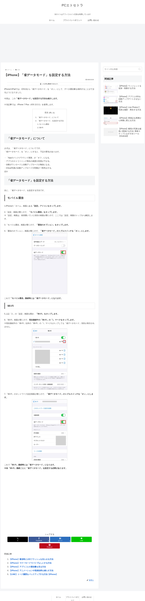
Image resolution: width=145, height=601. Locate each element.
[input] (122, 69)
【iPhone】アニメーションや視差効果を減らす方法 (31, 564)
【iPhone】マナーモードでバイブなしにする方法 (30, 556)
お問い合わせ (87, 591)
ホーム (58, 591)
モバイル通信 (44, 124)
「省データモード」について (48, 117)
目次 (46, 113)
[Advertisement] (72, 43)
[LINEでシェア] (65, 539)
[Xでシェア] (19, 539)
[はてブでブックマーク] (49, 539)
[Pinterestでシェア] (80, 539)
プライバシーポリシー (72, 592)
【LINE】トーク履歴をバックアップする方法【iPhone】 (33, 568)
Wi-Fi (41, 128)
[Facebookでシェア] (34, 539)
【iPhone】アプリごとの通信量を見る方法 (27, 560)
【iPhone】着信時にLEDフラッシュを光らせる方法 (31, 553)
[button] (139, 69)
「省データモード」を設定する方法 (50, 121)
